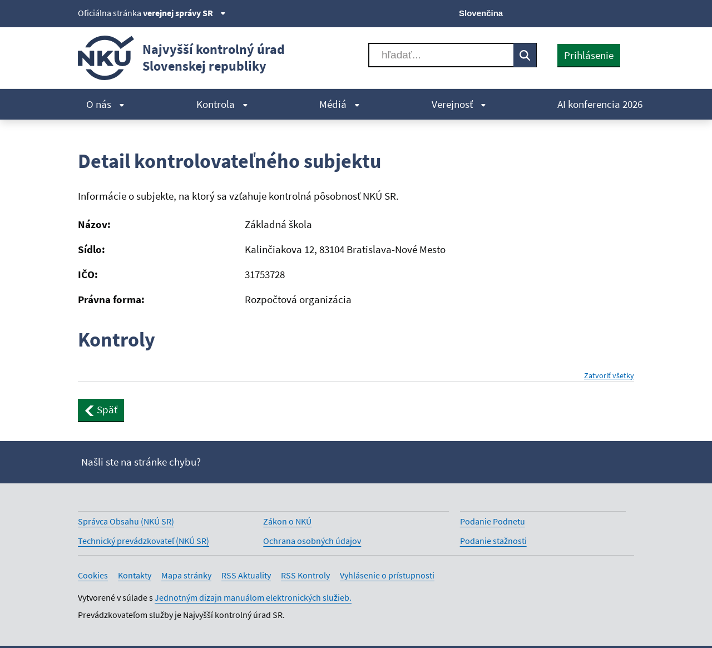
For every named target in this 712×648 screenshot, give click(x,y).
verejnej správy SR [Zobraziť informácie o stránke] (184, 12)
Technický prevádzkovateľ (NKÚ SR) (143, 540)
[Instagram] (627, 12)
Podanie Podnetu (492, 521)
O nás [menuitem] (105, 104)
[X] (552, 12)
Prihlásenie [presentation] (589, 55)
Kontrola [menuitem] (222, 104)
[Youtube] (590, 12)
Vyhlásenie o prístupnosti (387, 575)
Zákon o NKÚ (287, 521)
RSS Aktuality (246, 575)
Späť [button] (101, 409)
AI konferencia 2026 (599, 104)
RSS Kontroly (305, 575)
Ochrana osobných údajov (312, 540)
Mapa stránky (186, 575)
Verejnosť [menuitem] (459, 104)
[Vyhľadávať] (441, 55)
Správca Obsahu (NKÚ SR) (126, 521)
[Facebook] (571, 12)
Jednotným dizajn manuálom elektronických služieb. (253, 597)
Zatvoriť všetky (609, 375)
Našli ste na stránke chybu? (141, 461)
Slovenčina (481, 13)
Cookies (93, 575)
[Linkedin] (608, 12)
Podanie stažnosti (493, 540)
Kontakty (134, 575)
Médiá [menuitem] (339, 104)
